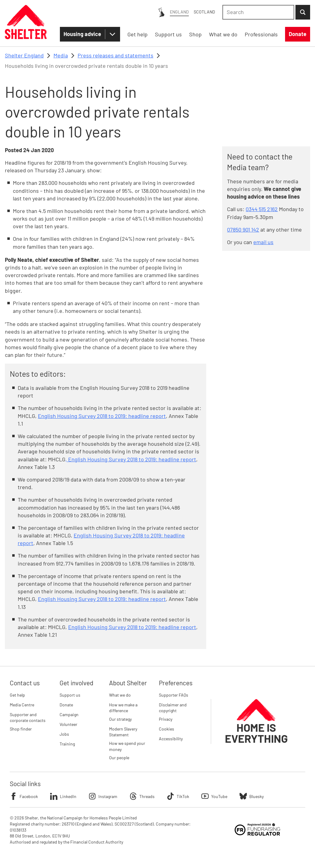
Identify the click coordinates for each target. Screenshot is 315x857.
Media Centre (22, 704)
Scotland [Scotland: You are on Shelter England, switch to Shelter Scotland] (204, 11)
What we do (120, 695)
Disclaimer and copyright (173, 707)
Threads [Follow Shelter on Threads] (142, 796)
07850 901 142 (243, 229)
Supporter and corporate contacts (28, 717)
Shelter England (24, 55)
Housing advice (82, 34)
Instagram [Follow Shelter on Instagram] (103, 796)
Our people (119, 757)
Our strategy (120, 719)
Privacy (165, 719)
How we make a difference (123, 707)
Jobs (64, 734)
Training (67, 743)
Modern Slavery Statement (123, 732)
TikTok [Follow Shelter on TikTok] (178, 796)
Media (60, 55)
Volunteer (68, 724)
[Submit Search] (302, 12)
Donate (66, 704)
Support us (70, 695)
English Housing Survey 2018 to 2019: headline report (102, 415)
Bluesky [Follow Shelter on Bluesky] (252, 796)
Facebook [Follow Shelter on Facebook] (24, 796)
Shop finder (21, 728)
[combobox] (258, 12)
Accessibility (171, 738)
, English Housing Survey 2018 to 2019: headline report (130, 459)
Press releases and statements (115, 55)
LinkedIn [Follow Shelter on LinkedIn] (63, 796)
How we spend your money (127, 746)
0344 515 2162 (262, 209)
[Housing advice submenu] (112, 34)
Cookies (166, 728)
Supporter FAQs (173, 695)
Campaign (69, 714)
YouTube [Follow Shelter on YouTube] (214, 796)
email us (263, 242)
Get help (17, 695)
